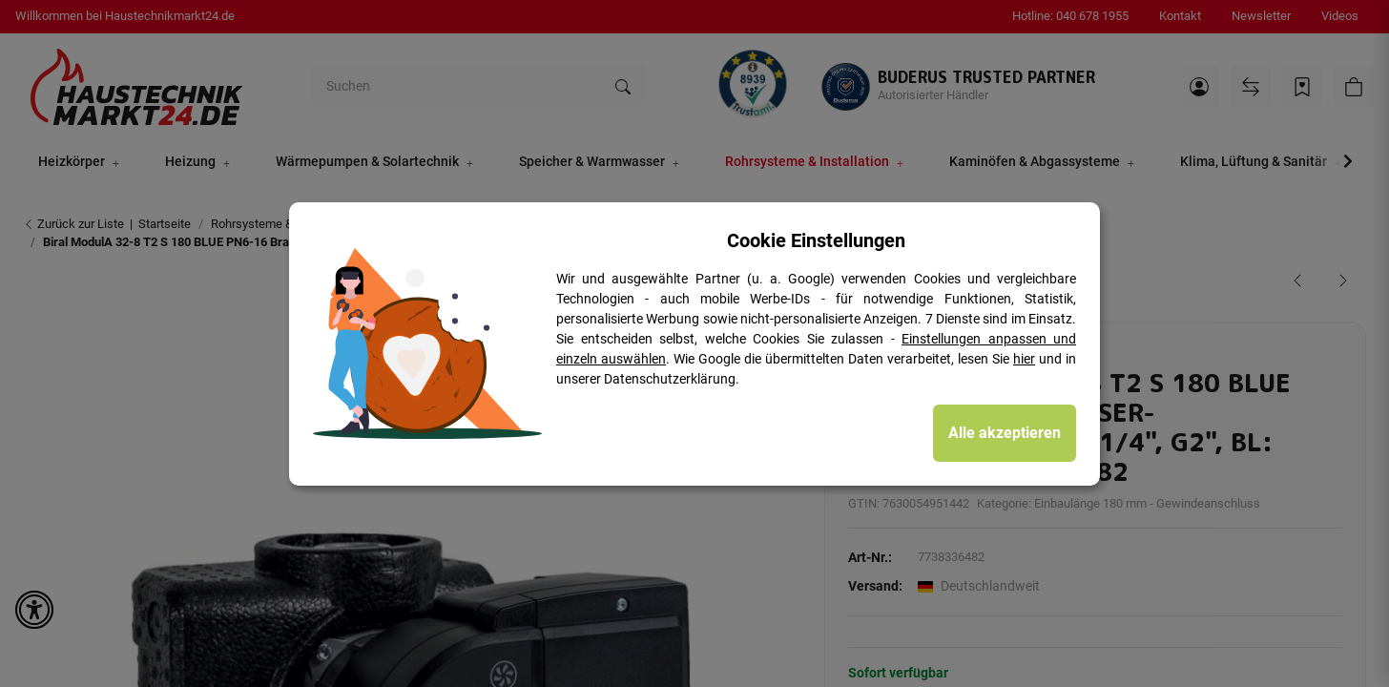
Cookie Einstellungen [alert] (816, 240)
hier (1024, 358)
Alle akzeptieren (1004, 433)
